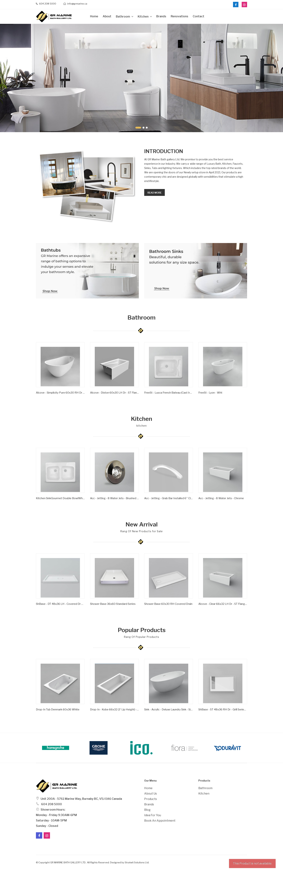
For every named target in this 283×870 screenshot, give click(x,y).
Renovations (179, 16)
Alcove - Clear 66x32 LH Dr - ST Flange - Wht (222, 604)
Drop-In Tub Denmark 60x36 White (57, 709)
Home (94, 16)
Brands (161, 16)
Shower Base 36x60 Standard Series (113, 604)
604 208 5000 (46, 3)
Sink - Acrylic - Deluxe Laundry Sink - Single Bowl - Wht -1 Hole (168, 709)
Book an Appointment (159, 820)
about (107, 16)
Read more (154, 192)
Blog (147, 810)
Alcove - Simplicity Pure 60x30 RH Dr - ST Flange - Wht (60, 392)
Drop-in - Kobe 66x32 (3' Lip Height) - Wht (114, 709)
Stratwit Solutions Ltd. (137, 862)
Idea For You (152, 815)
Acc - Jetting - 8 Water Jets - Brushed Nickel (114, 498)
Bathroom (123, 16)
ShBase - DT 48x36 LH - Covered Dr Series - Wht (60, 604)
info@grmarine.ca (75, 3)
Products (150, 799)
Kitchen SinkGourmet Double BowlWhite (60, 498)
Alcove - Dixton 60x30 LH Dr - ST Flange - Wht (114, 392)
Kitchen (143, 16)
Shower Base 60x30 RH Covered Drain (168, 604)
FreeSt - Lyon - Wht (210, 392)
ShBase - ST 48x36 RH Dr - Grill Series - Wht (222, 709)
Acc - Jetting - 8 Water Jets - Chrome (221, 498)
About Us (150, 793)
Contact (198, 16)
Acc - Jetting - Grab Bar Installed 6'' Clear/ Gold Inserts (168, 498)
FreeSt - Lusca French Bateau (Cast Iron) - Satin (168, 392)
